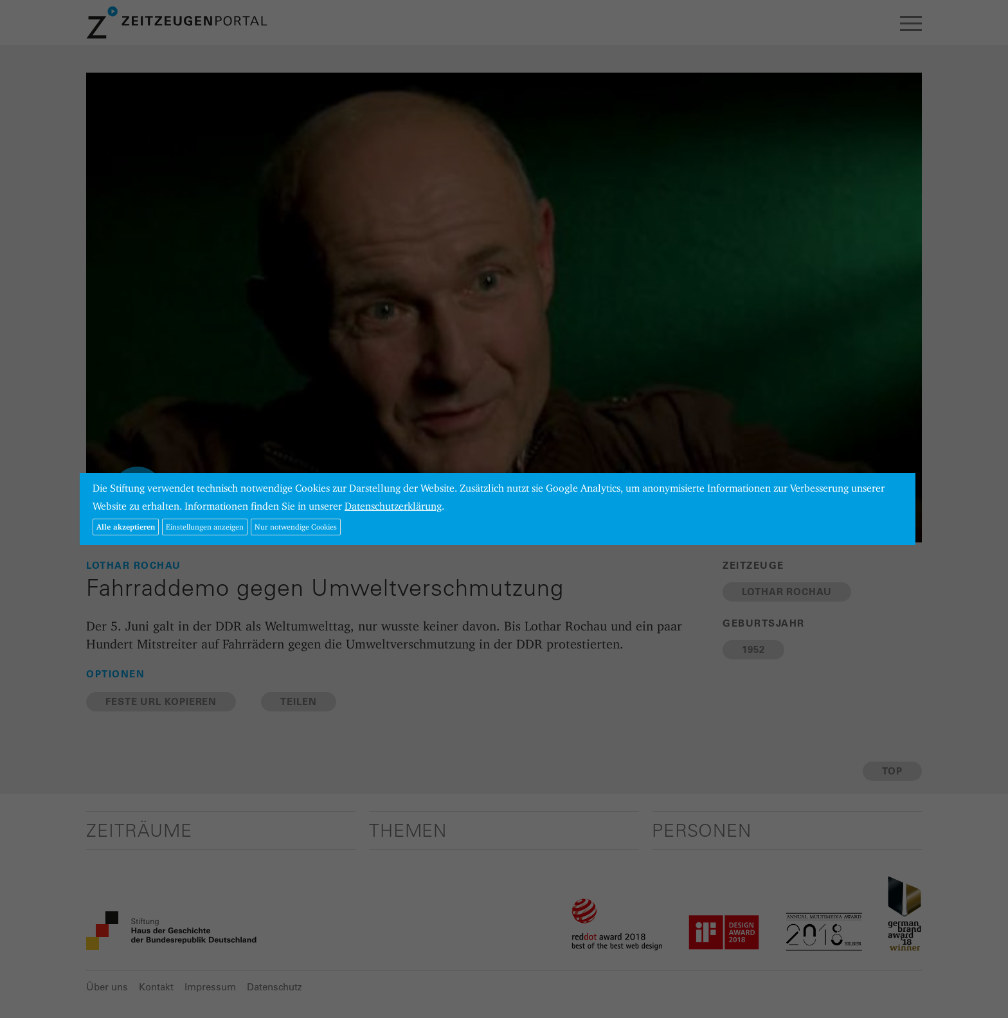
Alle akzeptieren (125, 526)
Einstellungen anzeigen (205, 526)
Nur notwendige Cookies (296, 526)
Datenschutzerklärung (393, 506)
